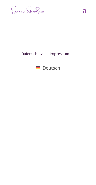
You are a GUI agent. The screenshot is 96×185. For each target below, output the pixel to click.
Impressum (59, 53)
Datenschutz (32, 53)
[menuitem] (47, 68)
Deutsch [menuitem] (51, 68)
